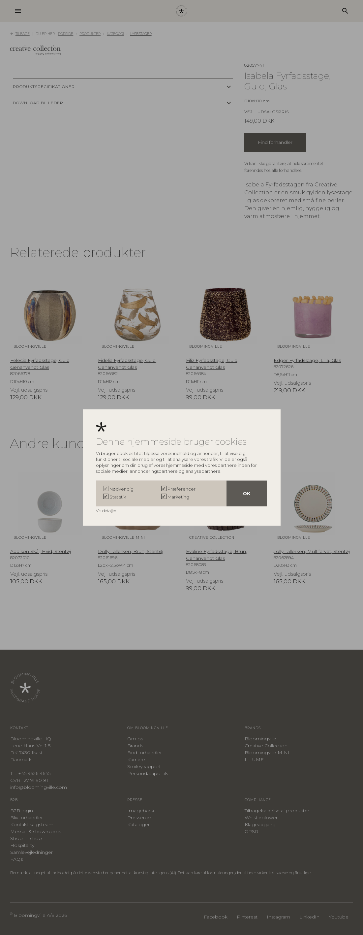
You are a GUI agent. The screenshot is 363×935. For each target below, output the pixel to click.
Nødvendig (121, 488)
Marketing (178, 496)
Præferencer (181, 488)
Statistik (117, 496)
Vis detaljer (106, 510)
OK (246, 493)
